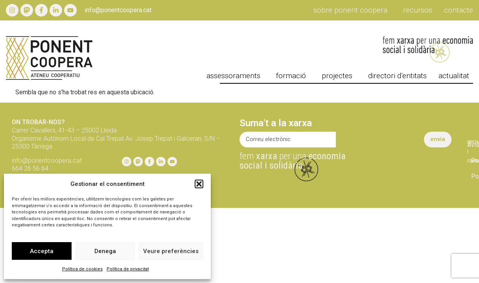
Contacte (458, 10)
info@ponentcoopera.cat (118, 10)
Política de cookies (82, 269)
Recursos (417, 10)
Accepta (41, 251)
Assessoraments (235, 76)
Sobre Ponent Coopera (352, 10)
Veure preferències (171, 251)
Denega (105, 251)
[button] (199, 184)
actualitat (455, 76)
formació (293, 76)
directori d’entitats (397, 76)
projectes (339, 76)
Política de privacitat (128, 269)
